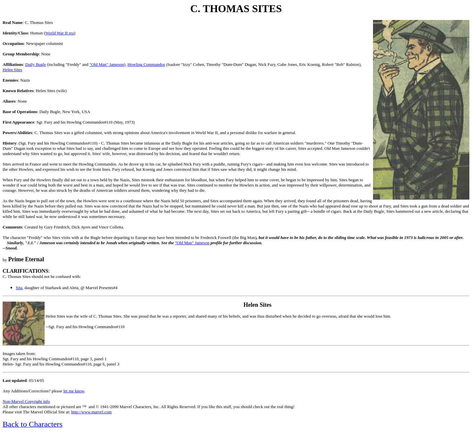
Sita (19, 287)
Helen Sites (12, 69)
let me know (73, 390)
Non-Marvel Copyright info (26, 401)
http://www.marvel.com (91, 411)
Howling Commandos (146, 64)
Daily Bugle (35, 64)
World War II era (59, 32)
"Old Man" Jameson (106, 64)
